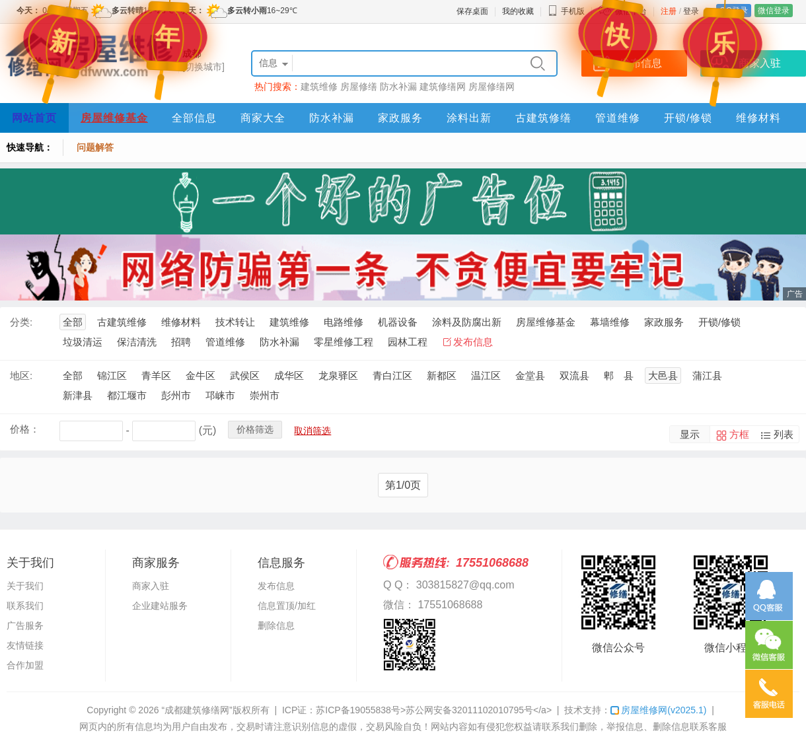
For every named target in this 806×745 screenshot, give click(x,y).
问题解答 (95, 147)
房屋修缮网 (491, 86)
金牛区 (200, 375)
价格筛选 (255, 429)
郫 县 (619, 375)
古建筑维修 (122, 322)
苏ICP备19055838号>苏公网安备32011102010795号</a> (434, 710)
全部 (73, 322)
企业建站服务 (160, 605)
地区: (21, 375)
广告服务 (25, 625)
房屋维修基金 (114, 118)
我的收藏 (518, 11)
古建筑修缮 (543, 118)
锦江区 (112, 375)
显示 (690, 434)
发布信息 (473, 341)
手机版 (566, 11)
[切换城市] (203, 66)
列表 (783, 434)
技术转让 (235, 322)
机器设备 (398, 322)
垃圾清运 (82, 341)
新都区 (442, 375)
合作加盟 (25, 665)
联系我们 (25, 605)
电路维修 (343, 322)
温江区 (486, 375)
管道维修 (617, 118)
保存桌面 (472, 11)
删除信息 (276, 625)
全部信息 (194, 118)
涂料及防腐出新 (466, 322)
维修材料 (758, 118)
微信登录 (773, 10)
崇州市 (264, 395)
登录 (691, 11)
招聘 (181, 341)
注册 (669, 11)
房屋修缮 (358, 86)
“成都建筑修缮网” (196, 710)
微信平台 (631, 11)
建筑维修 (319, 86)
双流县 (574, 375)
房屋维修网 (658, 710)
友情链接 (25, 645)
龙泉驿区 (338, 375)
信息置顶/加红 (287, 605)
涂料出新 (469, 118)
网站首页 (34, 118)
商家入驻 (150, 586)
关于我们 (25, 586)
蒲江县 (707, 375)
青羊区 (156, 375)
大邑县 (663, 375)
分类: (21, 322)
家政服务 (400, 118)
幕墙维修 (610, 322)
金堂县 (530, 375)
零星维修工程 (343, 341)
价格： (25, 429)
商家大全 (262, 118)
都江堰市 (127, 395)
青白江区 (392, 375)
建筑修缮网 (443, 86)
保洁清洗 (137, 341)
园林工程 (407, 341)
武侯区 (245, 375)
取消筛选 (312, 430)
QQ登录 (733, 10)
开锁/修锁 (688, 118)
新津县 (77, 395)
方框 (739, 434)
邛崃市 (220, 395)
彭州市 (176, 395)
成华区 (289, 375)
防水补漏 (398, 86)
